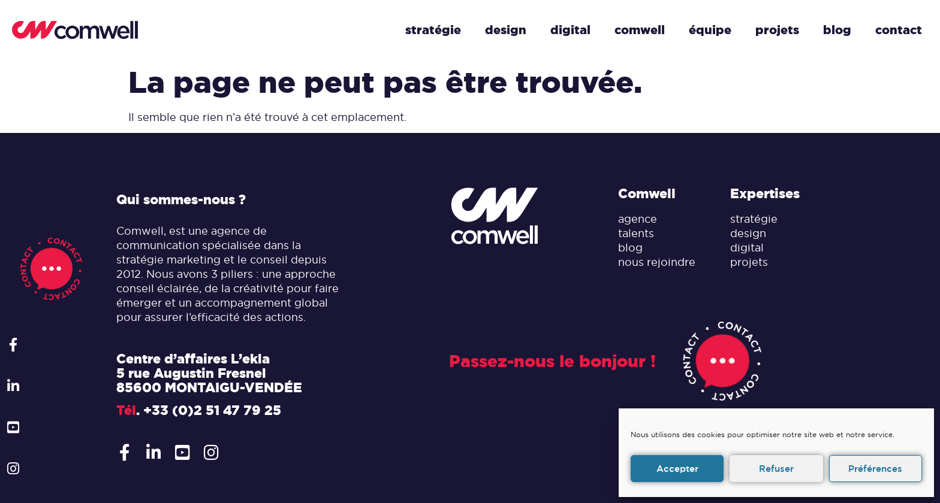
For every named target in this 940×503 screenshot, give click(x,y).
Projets (777, 30)
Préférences (875, 468)
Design (505, 30)
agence (637, 219)
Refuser (776, 468)
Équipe (710, 30)
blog (630, 247)
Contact (898, 30)
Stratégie (433, 30)
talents (636, 233)
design (748, 233)
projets (749, 262)
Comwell (639, 30)
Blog (837, 30)
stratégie (754, 219)
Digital (570, 30)
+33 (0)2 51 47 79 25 (212, 410)
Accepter (677, 468)
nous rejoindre (656, 262)
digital (747, 247)
